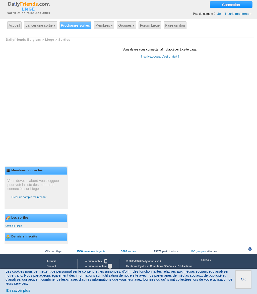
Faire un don (175, 25)
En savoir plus (18, 290)
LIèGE (28, 9)
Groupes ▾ (126, 25)
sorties (128, 251)
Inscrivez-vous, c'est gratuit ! (160, 56)
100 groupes (198, 251)
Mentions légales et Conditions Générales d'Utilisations (159, 266)
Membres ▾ (104, 25)
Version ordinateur (98, 266)
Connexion (231, 5)
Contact (51, 266)
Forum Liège (150, 25)
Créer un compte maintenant (29, 197)
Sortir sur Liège (13, 226)
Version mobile (96, 261)
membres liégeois (91, 251)
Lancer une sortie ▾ (40, 25)
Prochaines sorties (75, 25)
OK (243, 279)
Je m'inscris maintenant (234, 14)
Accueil (14, 25)
